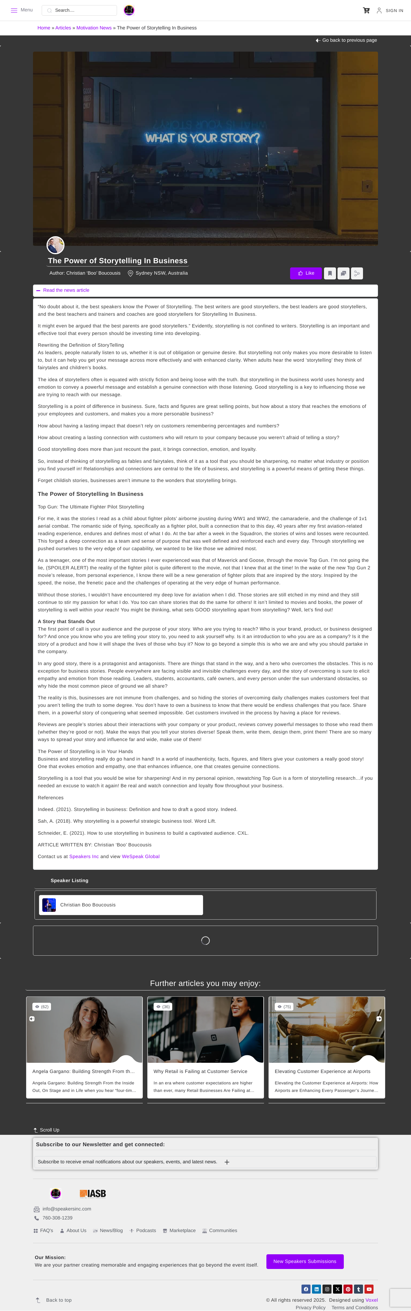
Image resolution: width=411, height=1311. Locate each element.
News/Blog (108, 1231)
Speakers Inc (84, 856)
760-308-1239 (53, 1219)
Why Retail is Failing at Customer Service (201, 1071)
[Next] (377, 1018)
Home (44, 28)
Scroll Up (46, 1130)
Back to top (52, 1300)
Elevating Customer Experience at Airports (322, 1071)
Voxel (372, 1300)
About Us (73, 1231)
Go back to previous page (346, 40)
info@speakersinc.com (62, 1210)
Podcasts (142, 1231)
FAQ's (43, 1231)
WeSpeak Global (141, 856)
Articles (63, 28)
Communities (219, 1231)
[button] (366, 10)
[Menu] (22, 10)
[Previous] (33, 1018)
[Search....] (79, 10)
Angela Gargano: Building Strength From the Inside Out (95, 1071)
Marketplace (179, 1231)
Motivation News (94, 28)
